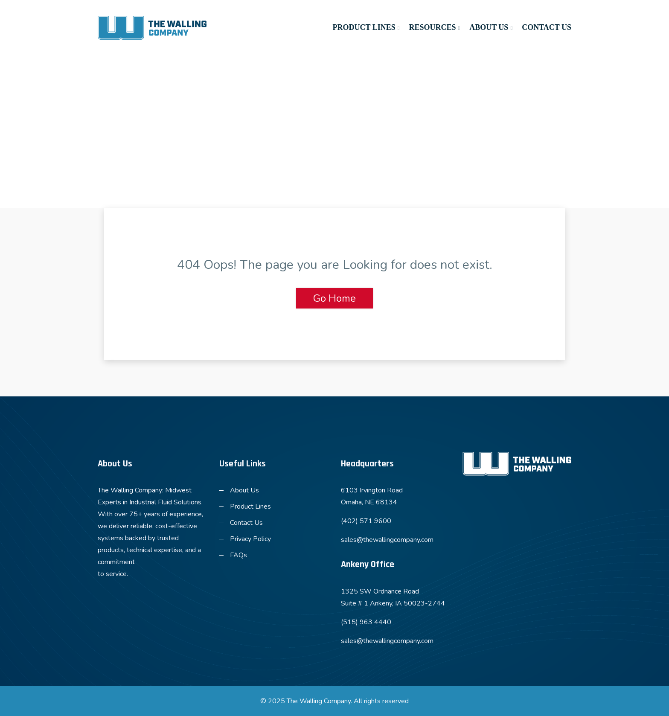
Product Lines (363, 27)
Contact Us (546, 27)
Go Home (334, 298)
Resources (432, 27)
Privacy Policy (250, 539)
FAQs (238, 555)
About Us (488, 27)
